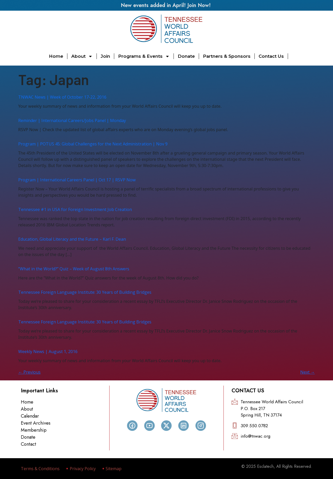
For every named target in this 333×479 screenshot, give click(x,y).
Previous (29, 372)
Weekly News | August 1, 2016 (48, 351)
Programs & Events (144, 56)
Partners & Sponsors (227, 56)
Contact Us (271, 56)
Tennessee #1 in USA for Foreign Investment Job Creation (75, 209)
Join (105, 56)
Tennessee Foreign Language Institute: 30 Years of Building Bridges (84, 292)
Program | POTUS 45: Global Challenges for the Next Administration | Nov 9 (93, 144)
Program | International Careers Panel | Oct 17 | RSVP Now (77, 180)
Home (56, 56)
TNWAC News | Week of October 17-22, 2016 (62, 97)
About (82, 56)
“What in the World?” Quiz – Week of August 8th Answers (73, 269)
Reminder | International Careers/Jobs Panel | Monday (72, 120)
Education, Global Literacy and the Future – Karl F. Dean (72, 239)
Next (307, 372)
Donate (186, 56)
